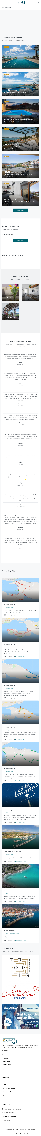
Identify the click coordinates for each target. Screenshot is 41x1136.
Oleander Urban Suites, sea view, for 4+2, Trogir (18, 174)
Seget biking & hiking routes (12, 851)
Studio (5, 1067)
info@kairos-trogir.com (11, 1116)
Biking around (9, 607)
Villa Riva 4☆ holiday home (12, 65)
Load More (20, 210)
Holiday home (7, 1064)
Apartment (6, 1058)
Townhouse (6, 1070)
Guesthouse (6, 1061)
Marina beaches (9, 891)
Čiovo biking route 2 (10, 727)
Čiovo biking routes (10, 810)
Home (4, 1081)
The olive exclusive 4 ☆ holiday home (15, 92)
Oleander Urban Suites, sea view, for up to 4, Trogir (19, 201)
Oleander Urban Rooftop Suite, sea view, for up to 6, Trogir (19, 147)
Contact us (6, 1099)
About (4, 1084)
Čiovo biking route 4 (10, 644)
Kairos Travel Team (20, 615)
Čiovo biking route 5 (10, 604)
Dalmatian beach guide (12, 893)
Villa (4, 1072)
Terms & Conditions (8, 1092)
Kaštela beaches (9, 930)
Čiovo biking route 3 (10, 685)
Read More (6, 1050)
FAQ (4, 1095)
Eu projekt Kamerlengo (9, 1088)
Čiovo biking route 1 (10, 768)
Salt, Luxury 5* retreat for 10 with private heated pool (19, 119)
